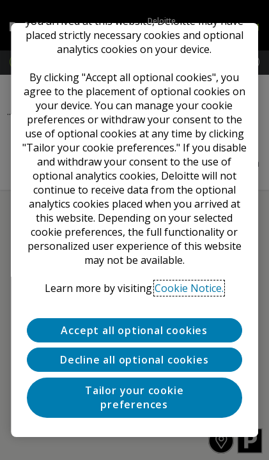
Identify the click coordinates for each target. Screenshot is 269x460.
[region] (134, 230)
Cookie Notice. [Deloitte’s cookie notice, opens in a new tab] (189, 288)
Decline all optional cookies (134, 360)
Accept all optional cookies (134, 330)
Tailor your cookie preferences (134, 397)
